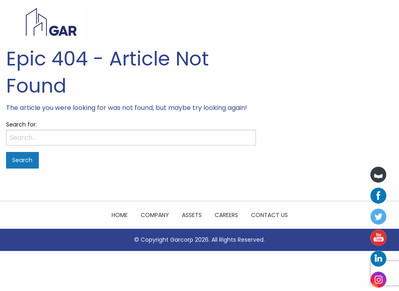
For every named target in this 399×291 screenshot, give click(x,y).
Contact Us (269, 215)
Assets (192, 215)
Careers (226, 215)
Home (120, 215)
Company (155, 215)
